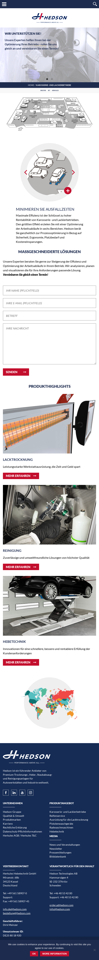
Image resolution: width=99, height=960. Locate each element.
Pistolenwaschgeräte (61, 823)
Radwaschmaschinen (61, 827)
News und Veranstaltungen (65, 844)
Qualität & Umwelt (13, 815)
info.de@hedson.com (15, 909)
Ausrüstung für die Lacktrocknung (69, 819)
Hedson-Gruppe (12, 811)
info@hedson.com (60, 909)
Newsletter (56, 848)
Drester (43, 90)
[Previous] (26, 172)
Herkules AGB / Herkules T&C (20, 835)
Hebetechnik (57, 831)
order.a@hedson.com (61, 905)
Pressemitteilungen (60, 852)
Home (31, 85)
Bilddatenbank (58, 856)
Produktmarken (12, 819)
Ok (34, 953)
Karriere (8, 823)
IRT (49, 90)
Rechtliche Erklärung (15, 827)
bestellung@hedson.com (17, 913)
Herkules (55, 90)
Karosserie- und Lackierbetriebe (68, 811)
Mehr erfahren (18, 475)
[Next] (73, 172)
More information (54, 953)
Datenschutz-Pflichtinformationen (22, 831)
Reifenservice (57, 815)
